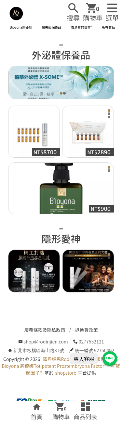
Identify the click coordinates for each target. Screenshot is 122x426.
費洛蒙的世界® (81, 27)
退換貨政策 (86, 330)
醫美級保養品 (51, 27)
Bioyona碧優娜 (21, 27)
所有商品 (108, 27)
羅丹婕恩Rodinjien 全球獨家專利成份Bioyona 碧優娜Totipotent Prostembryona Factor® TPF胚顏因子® (61, 366)
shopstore (65, 372)
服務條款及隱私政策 (44, 330)
